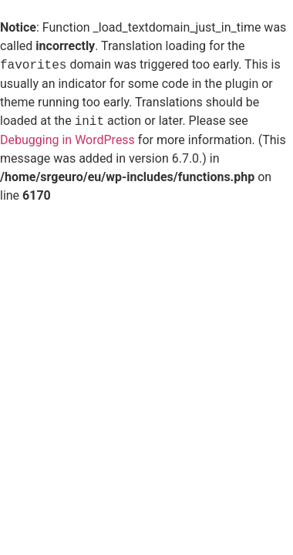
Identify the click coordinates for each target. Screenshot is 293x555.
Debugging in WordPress (67, 140)
